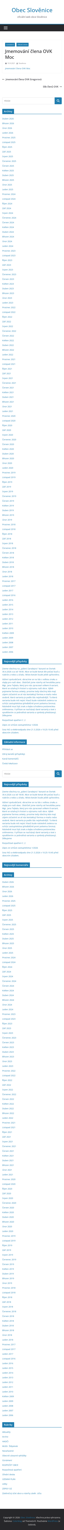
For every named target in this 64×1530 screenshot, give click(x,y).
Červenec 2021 (9, 383)
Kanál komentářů (10, 758)
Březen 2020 (8, 458)
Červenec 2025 (9, 161)
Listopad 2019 (8, 477)
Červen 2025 (8, 165)
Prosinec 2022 (8, 307)
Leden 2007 (7, 647)
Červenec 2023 (9, 274)
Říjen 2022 (7, 316)
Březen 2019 (8, 515)
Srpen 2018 (7, 543)
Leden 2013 (7, 614)
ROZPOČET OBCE (10, 1465)
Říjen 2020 (7, 425)
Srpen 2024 (7, 213)
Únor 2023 (7, 298)
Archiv (5, 1436)
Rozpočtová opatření (12, 1469)
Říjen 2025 (7, 147)
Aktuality (6, 1432)
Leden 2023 (7, 302)
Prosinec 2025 (8, 137)
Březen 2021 (8, 401)
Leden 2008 (7, 642)
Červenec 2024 (9, 217)
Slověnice (22, 63)
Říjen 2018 (7, 534)
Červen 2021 (8, 387)
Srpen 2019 (7, 491)
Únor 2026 (7, 128)
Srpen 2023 (7, 269)
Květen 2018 (8, 557)
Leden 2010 (7, 628)
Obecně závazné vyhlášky (14, 1455)
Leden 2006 (7, 652)
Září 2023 (6, 265)
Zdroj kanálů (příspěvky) (13, 754)
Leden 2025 (7, 189)
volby (4, 1484)
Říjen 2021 (7, 368)
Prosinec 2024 (8, 194)
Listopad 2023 (8, 255)
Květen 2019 (8, 505)
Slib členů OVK (52, 86)
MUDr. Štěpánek (10, 1446)
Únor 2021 (7, 406)
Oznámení (10, 45)
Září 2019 (6, 486)
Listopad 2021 (8, 364)
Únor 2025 (7, 184)
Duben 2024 (8, 232)
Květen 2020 (8, 449)
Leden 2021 (7, 411)
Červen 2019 (8, 501)
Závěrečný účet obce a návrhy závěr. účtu (21, 1493)
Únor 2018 (7, 571)
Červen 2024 (8, 222)
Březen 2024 (8, 236)
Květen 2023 (8, 283)
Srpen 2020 (7, 434)
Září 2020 (6, 430)
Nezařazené (8, 1450)
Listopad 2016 (8, 595)
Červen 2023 (8, 279)
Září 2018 (6, 538)
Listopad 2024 (8, 198)
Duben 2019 (8, 510)
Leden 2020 (7, 467)
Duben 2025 (8, 175)
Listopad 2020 (8, 420)
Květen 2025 (8, 170)
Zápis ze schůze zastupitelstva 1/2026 (20, 724)
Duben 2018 (8, 562)
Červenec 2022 (9, 331)
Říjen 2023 (7, 260)
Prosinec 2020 (8, 416)
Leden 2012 (7, 618)
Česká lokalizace (10, 763)
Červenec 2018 (9, 548)
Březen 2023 (8, 293)
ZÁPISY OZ (7, 1488)
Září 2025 (6, 151)
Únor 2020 (7, 463)
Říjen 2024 (7, 203)
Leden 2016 (7, 600)
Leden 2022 (7, 354)
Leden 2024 (7, 246)
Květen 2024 (8, 227)
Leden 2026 (7, 132)
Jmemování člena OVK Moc (17, 68)
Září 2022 (6, 321)
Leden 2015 (7, 604)
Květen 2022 (8, 340)
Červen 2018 (8, 552)
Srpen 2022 (7, 326)
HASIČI (5, 1441)
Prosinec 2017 (8, 581)
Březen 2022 (8, 350)
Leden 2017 (7, 590)
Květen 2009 (8, 633)
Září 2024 (6, 208)
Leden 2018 (7, 576)
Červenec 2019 (9, 496)
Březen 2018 (8, 567)
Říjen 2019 (7, 482)
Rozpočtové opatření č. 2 (13, 720)
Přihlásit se (7, 749)
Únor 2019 (7, 519)
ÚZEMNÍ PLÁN (8, 1479)
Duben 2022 (8, 345)
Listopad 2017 (8, 585)
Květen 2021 (8, 392)
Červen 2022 (8, 335)
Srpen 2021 (7, 378)
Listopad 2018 (8, 529)
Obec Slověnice (32, 10)
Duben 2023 (8, 288)
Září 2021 (6, 373)
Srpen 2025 (7, 156)
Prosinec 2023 (8, 250)
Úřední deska (22, 45)
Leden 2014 (7, 609)
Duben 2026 (8, 118)
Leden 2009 (7, 637)
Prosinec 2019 (8, 472)
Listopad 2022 (8, 312)
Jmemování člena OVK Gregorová (21, 79)
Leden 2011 (7, 623)
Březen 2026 (8, 123)
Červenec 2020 (9, 439)
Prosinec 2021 (8, 359)
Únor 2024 (7, 241)
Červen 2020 (8, 444)
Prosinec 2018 (8, 524)
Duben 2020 (8, 453)
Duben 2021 (8, 397)
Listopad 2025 (8, 142)
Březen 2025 (8, 180)
